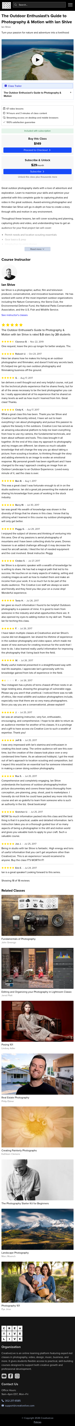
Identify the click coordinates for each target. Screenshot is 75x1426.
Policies (37, 1422)
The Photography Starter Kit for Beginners (25, 1203)
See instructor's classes (14, 315)
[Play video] (38, 59)
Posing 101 (7, 1044)
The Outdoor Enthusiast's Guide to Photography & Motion (32, 94)
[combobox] (39, 4)
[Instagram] (17, 1376)
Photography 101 (10, 1305)
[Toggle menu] (70, 4)
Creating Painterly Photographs (19, 1150)
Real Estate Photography (15, 1097)
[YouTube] (4, 1376)
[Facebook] (10, 1376)
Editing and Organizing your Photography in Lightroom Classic (36, 992)
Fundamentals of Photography (18, 939)
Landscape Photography (15, 1252)
